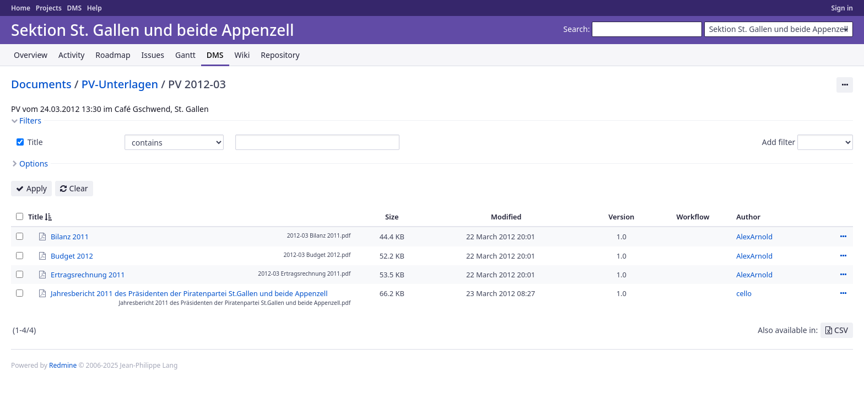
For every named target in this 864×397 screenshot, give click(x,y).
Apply (36, 188)
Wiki (242, 55)
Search (575, 29)
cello (744, 293)
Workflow (692, 217)
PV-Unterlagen (120, 84)
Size (392, 217)
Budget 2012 (72, 255)
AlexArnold (754, 237)
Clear (78, 188)
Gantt (185, 55)
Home (20, 8)
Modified (506, 217)
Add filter (779, 142)
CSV (841, 330)
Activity (71, 55)
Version (621, 217)
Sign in (842, 8)
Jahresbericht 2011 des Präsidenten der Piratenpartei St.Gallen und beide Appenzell (189, 292)
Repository (280, 55)
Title (34, 142)
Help (94, 8)
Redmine (63, 365)
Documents (41, 84)
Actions (843, 237)
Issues (153, 55)
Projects (49, 8)
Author (748, 217)
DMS (74, 8)
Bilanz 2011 (70, 236)
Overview (30, 55)
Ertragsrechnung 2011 (88, 274)
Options (33, 163)
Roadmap (112, 55)
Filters (30, 120)
